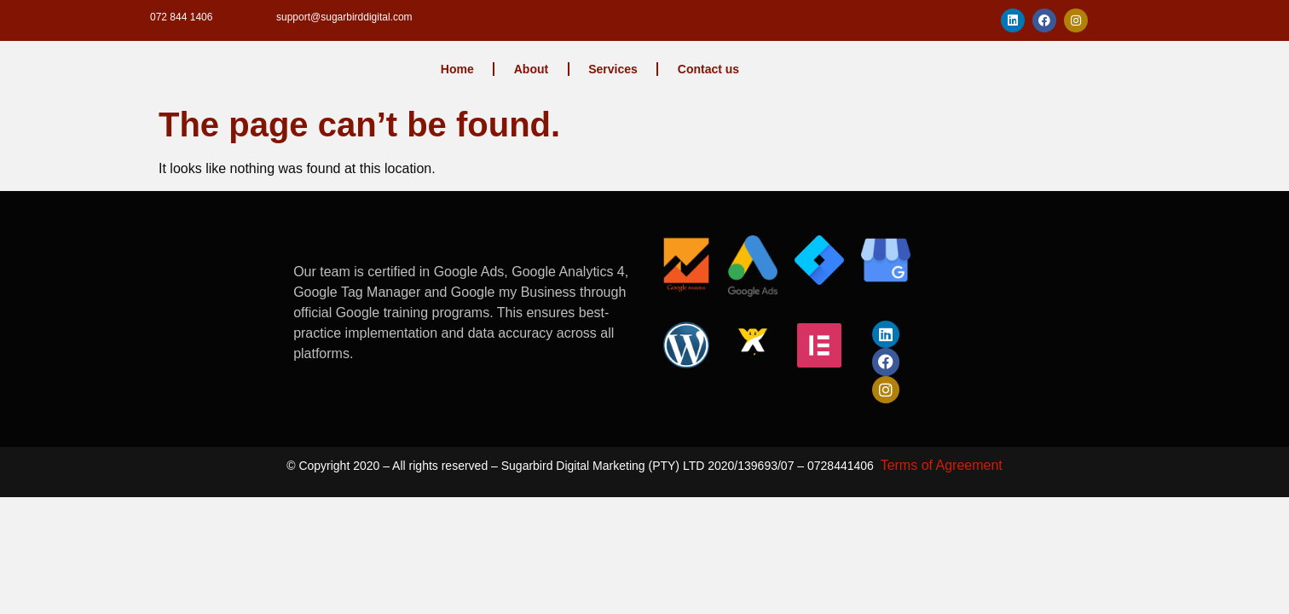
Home (457, 69)
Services (613, 69)
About (531, 69)
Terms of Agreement (942, 465)
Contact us (708, 69)
